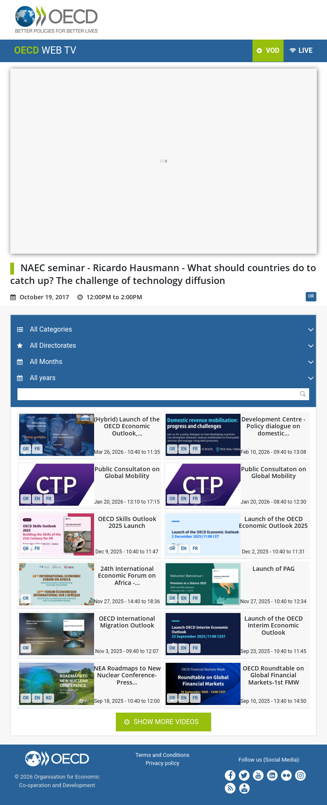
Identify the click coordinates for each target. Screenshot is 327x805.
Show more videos (161, 722)
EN (183, 449)
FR (37, 449)
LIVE (301, 50)
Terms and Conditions (162, 755)
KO (49, 698)
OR (311, 296)
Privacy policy (162, 763)
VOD (268, 50)
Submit (302, 393)
